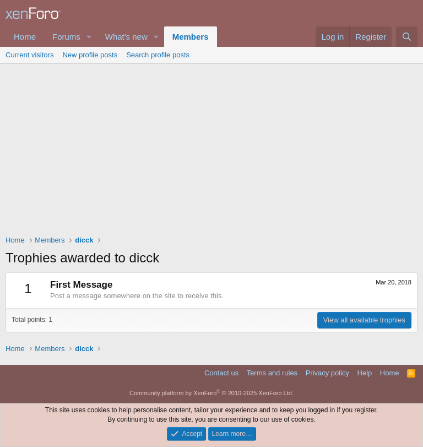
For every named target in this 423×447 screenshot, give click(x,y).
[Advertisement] (211, 146)
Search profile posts (157, 55)
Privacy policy (327, 373)
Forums (66, 36)
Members (190, 36)
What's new (126, 36)
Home (25, 36)
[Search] (406, 36)
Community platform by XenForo (211, 393)
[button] (89, 36)
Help (364, 373)
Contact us (221, 373)
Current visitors (29, 55)
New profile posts (89, 55)
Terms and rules (272, 373)
